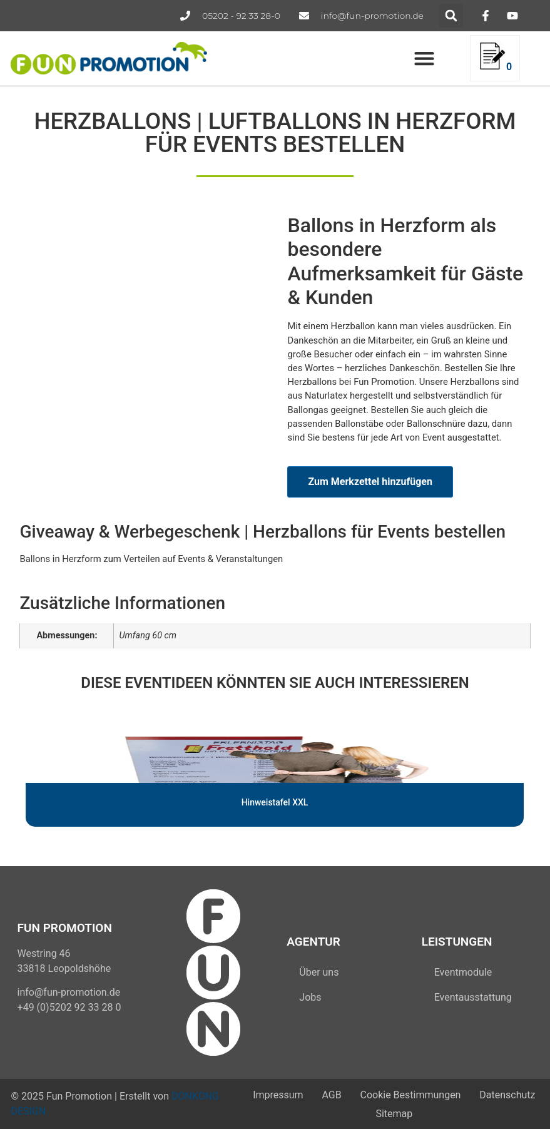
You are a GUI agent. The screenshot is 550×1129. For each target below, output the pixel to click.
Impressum (278, 1094)
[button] (451, 16)
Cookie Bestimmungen (410, 1094)
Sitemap (393, 1114)
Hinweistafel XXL (275, 802)
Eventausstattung (473, 997)
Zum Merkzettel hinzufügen (370, 482)
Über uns (319, 972)
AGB (331, 1094)
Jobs (310, 997)
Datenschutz (507, 1094)
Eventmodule (463, 972)
